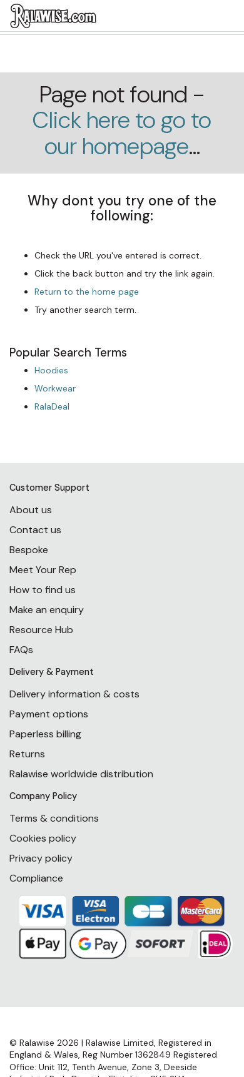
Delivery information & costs (74, 694)
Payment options (48, 713)
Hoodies (51, 370)
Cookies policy (42, 838)
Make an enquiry (46, 609)
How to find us (42, 589)
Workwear (55, 388)
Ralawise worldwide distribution (81, 773)
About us (30, 509)
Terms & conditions (54, 818)
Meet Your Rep (42, 569)
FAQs (21, 649)
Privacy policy (41, 858)
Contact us (35, 529)
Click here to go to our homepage (122, 133)
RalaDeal (51, 406)
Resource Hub (41, 629)
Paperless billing (45, 733)
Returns (27, 753)
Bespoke (28, 549)
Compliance (36, 878)
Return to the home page (86, 291)
